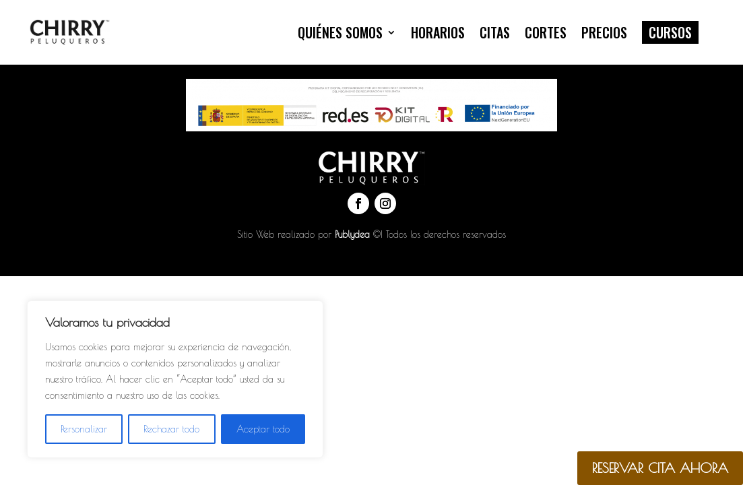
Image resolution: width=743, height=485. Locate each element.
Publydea (352, 234)
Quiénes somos (340, 32)
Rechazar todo (171, 429)
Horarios (438, 32)
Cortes (546, 32)
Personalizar (84, 429)
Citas (495, 32)
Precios (604, 32)
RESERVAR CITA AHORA (660, 468)
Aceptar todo (263, 429)
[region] (175, 379)
